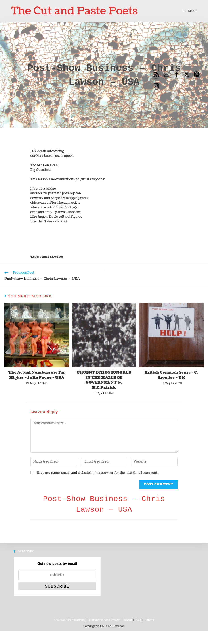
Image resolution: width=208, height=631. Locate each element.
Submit (149, 620)
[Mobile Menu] (190, 11)
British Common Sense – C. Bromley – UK (171, 375)
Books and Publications (69, 620)
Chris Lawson (51, 257)
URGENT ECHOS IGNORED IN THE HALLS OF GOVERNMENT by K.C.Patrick (104, 380)
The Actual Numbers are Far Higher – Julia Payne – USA (36, 375)
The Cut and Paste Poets (74, 11)
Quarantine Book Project (104, 620)
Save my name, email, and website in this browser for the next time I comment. (97, 473)
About (128, 620)
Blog (138, 620)
